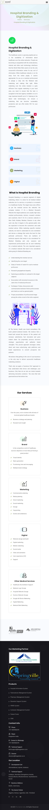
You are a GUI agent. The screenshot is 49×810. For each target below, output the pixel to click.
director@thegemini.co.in (17, 756)
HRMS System (14, 705)
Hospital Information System (19, 688)
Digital (24, 535)
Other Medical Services (24, 581)
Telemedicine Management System (21, 693)
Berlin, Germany (14, 786)
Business (24, 409)
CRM (11, 718)
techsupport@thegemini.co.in (18, 749)
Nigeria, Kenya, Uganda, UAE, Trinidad (22, 793)
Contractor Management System (20, 710)
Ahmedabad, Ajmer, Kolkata (18, 767)
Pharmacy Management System (20, 697)
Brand (24, 444)
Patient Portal (14, 714)
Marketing (24, 489)
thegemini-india (13, 736)
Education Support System (18, 701)
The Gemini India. (21, 807)
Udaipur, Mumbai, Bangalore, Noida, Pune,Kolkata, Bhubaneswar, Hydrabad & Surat (23, 777)
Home (19, 20)
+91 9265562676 (14, 730)
